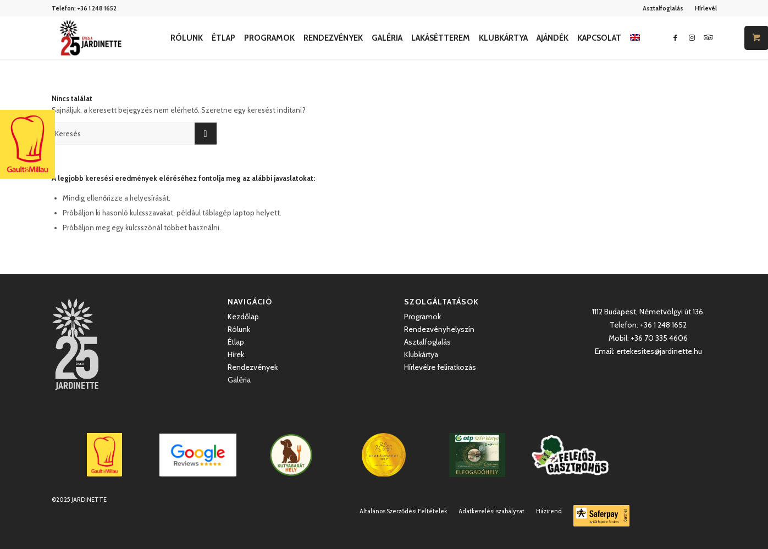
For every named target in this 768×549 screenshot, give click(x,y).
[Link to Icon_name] (708, 37)
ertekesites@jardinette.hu (659, 351)
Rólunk (239, 329)
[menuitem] (663, 8)
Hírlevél (706, 8)
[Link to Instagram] (692, 37)
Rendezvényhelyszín (439, 329)
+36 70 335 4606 (659, 338)
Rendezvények (253, 367)
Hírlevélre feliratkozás (440, 367)
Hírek (236, 354)
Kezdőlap (243, 316)
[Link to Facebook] (675, 37)
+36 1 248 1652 (97, 8)
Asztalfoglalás (663, 8)
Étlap (236, 342)
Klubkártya (421, 354)
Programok (422, 316)
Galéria (239, 380)
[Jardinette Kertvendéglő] (90, 37)
